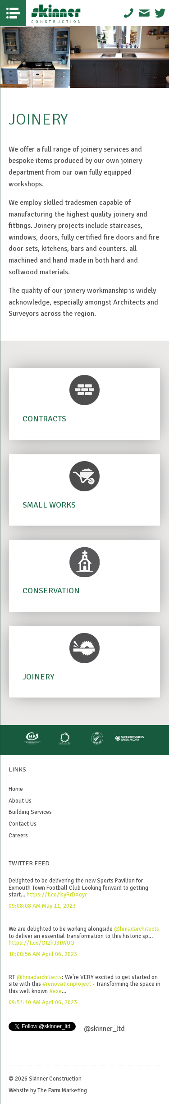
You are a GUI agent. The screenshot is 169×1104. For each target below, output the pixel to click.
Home (16, 789)
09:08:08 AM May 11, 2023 (42, 906)
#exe (55, 991)
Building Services (30, 812)
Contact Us (23, 823)
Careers (18, 835)
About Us (20, 800)
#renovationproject (66, 984)
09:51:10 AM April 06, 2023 (43, 1002)
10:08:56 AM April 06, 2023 (43, 954)
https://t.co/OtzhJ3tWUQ (41, 943)
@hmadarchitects (136, 929)
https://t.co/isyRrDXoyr (57, 894)
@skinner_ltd (104, 1028)
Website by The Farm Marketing (48, 1090)
